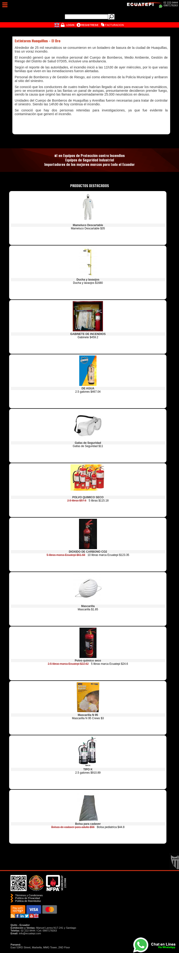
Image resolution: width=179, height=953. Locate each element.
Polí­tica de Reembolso (28, 901)
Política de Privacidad (27, 898)
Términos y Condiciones (29, 895)
